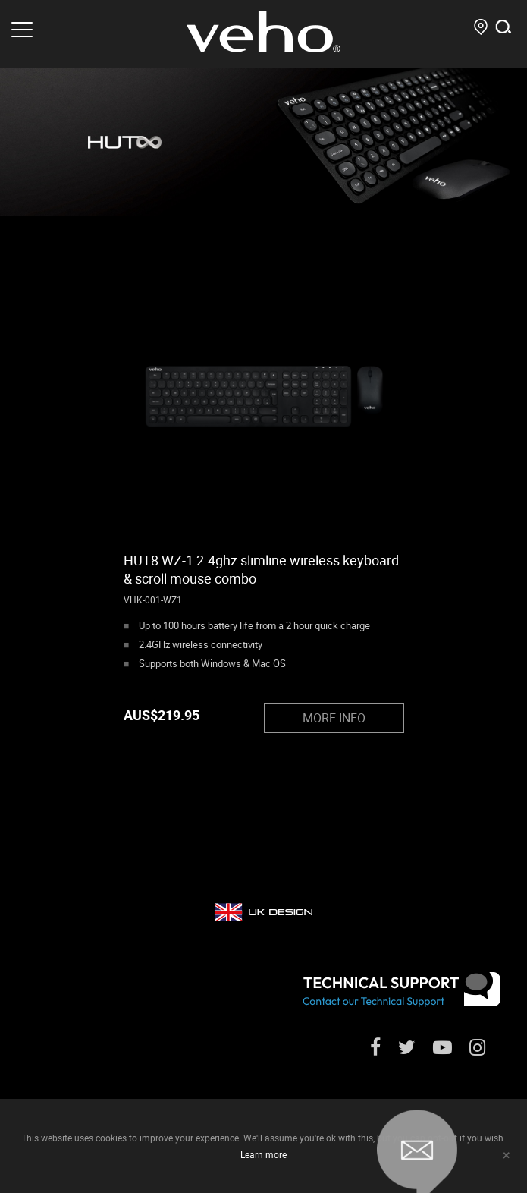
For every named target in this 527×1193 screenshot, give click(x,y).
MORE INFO (334, 718)
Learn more (263, 1154)
